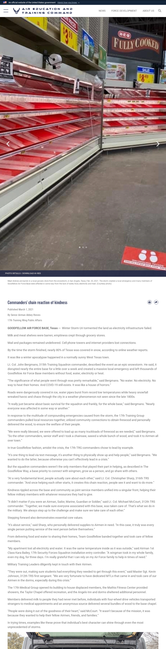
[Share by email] (156, 302)
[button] (69, 2)
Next (157, 144)
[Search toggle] (160, 11)
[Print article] (149, 302)
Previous (8, 144)
